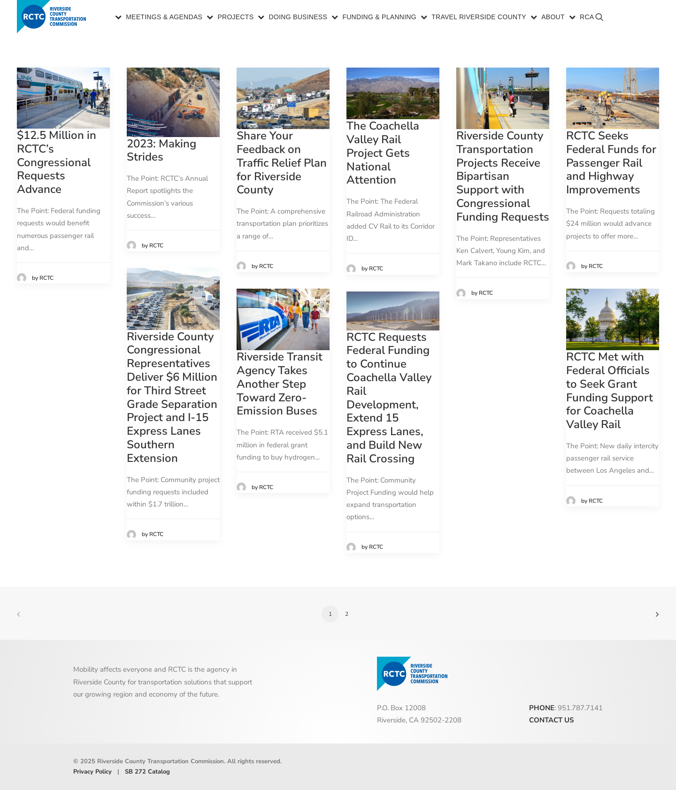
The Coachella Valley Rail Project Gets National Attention (382, 152)
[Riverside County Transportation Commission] (53, 17)
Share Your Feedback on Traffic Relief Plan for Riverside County (282, 162)
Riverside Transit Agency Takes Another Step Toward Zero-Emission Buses (280, 383)
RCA (587, 18)
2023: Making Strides (161, 150)
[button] (646, 21)
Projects (235, 18)
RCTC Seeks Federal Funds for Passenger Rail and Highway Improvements (611, 162)
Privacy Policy (92, 771)
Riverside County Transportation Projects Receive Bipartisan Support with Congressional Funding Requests (502, 176)
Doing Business (298, 18)
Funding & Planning (379, 18)
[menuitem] (159, 17)
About (553, 18)
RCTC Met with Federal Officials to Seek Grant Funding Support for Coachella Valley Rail (609, 390)
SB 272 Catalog (147, 771)
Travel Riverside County (478, 18)
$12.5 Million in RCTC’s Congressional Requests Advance (56, 162)
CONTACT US (551, 720)
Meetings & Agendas (164, 18)
